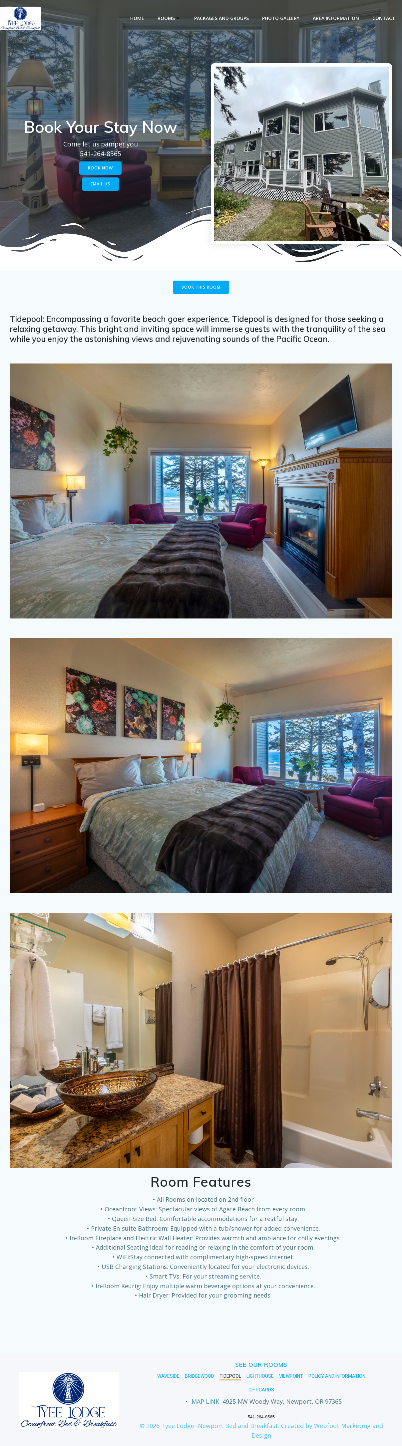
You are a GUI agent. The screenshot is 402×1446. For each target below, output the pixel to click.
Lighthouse (260, 1376)
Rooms (169, 18)
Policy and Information (336, 1376)
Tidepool (230, 1376)
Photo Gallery (280, 18)
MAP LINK (205, 1402)
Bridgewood (199, 1376)
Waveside (168, 1376)
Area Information (336, 18)
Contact (383, 18)
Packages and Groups (221, 18)
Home (137, 18)
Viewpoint (291, 1376)
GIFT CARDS (261, 1390)
